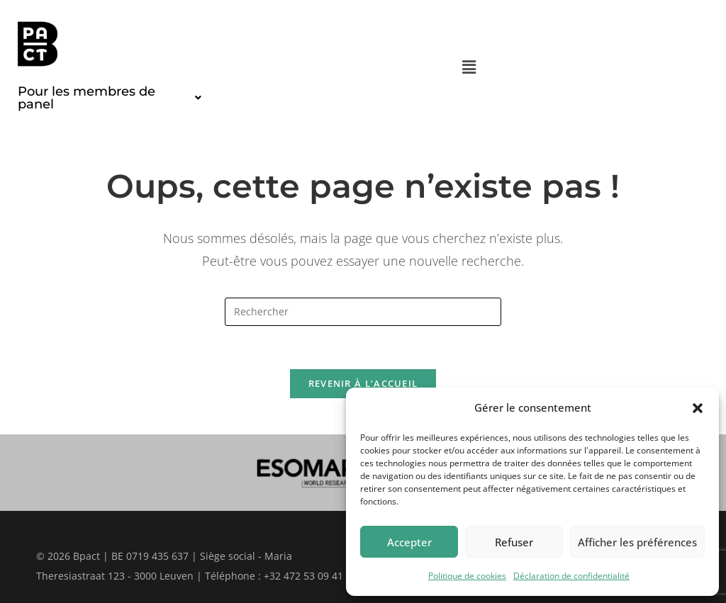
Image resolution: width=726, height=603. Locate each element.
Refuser (514, 542)
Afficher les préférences (637, 542)
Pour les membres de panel (109, 98)
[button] (698, 408)
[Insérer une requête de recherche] (363, 312)
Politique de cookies (467, 576)
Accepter (409, 542)
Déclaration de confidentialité (571, 576)
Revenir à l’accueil (363, 383)
